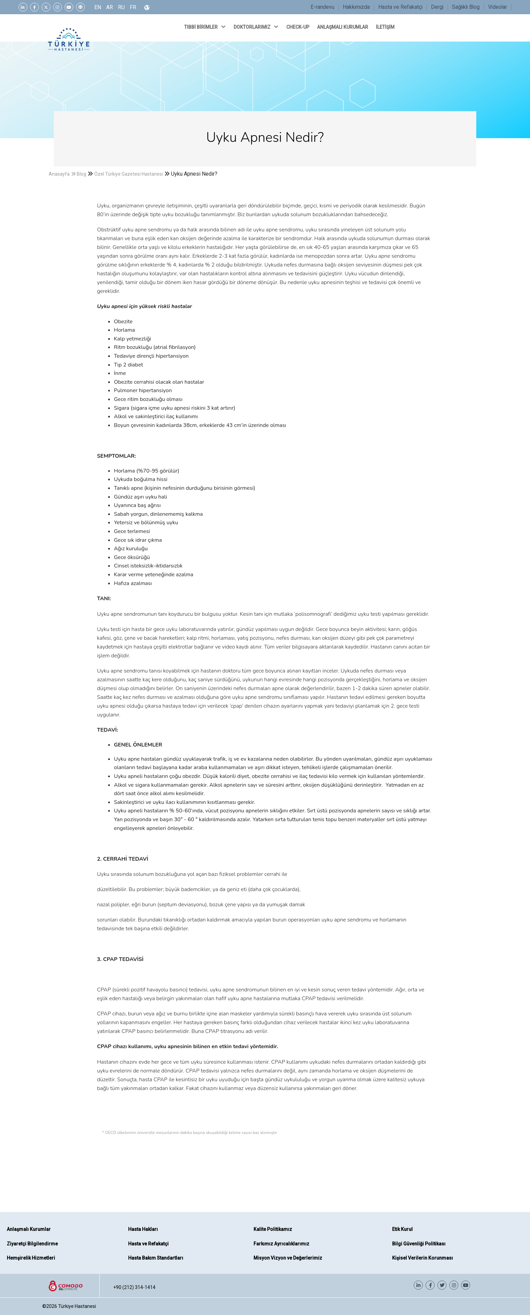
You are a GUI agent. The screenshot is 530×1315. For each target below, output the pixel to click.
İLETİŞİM (385, 27)
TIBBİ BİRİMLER (205, 26)
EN (97, 7)
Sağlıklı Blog (466, 7)
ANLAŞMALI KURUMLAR (343, 27)
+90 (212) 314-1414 (134, 1287)
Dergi (437, 7)
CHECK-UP (298, 27)
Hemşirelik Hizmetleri (31, 1258)
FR (133, 7)
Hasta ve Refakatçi (400, 7)
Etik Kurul (402, 1229)
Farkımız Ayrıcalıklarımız (281, 1243)
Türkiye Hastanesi (77, 1306)
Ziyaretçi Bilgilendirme (32, 1243)
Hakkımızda (356, 7)
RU (121, 7)
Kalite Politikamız (273, 1229)
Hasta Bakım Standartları (155, 1258)
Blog (81, 174)
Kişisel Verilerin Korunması (422, 1258)
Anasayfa (59, 174)
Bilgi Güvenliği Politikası (418, 1243)
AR (109, 7)
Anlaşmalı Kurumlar (29, 1229)
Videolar (497, 7)
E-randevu (322, 7)
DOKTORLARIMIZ (257, 26)
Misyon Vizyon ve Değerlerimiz (288, 1258)
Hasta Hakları (143, 1229)
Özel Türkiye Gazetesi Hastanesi (128, 174)
